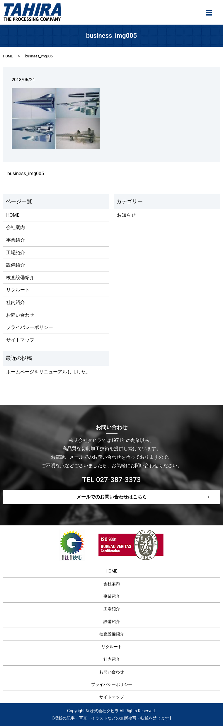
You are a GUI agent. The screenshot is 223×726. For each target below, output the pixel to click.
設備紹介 (15, 265)
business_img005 (25, 173)
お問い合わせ (20, 315)
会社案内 (15, 227)
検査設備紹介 (20, 277)
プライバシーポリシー (29, 327)
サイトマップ (20, 340)
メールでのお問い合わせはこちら (111, 497)
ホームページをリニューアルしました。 (48, 372)
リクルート (18, 290)
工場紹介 (15, 252)
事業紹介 (15, 240)
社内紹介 (15, 302)
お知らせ (126, 215)
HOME (8, 56)
